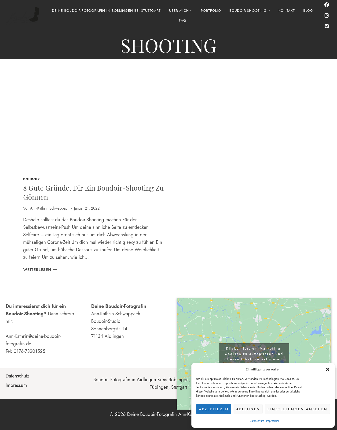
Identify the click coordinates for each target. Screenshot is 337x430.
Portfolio (211, 10)
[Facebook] (326, 4)
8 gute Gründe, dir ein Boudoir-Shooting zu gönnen (93, 192)
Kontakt (286, 10)
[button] (327, 369)
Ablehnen (248, 409)
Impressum (272, 421)
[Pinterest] (326, 26)
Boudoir (31, 179)
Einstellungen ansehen (297, 409)
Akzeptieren (214, 409)
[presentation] (93, 125)
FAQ (182, 20)
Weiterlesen (40, 269)
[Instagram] (326, 15)
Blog (308, 10)
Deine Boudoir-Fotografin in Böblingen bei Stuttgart (106, 10)
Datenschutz (256, 421)
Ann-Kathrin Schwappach (50, 208)
